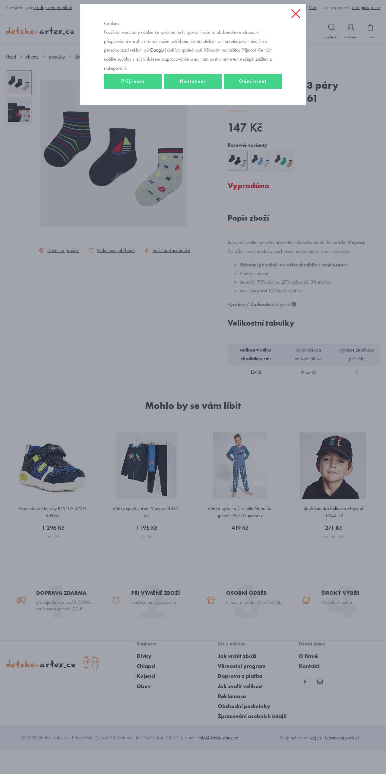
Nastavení (193, 122)
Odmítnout (253, 122)
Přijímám (133, 122)
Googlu (157, 91)
